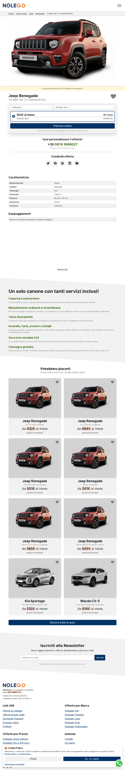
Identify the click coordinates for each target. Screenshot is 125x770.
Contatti (69, 739)
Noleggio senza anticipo (15, 739)
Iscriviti (100, 657)
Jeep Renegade (34, 421)
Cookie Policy (25, 754)
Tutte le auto (21, 13)
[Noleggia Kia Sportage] (35, 578)
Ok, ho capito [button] (92, 758)
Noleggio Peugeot (74, 715)
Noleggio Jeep (72, 719)
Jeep (31, 13)
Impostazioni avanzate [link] (14, 764)
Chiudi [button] (33, 758)
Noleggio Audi (72, 722)
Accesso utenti (11, 722)
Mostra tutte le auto (62, 622)
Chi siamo (70, 743)
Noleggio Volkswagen (76, 726)
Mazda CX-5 (90, 601)
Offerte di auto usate (14, 715)
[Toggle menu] (119, 5)
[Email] (57, 658)
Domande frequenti (13, 719)
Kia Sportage (35, 601)
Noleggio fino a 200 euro (16, 743)
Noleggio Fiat (72, 711)
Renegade (40, 13)
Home (11, 13)
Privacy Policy (10, 754)
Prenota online (62, 126)
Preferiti (7, 726)
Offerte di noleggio (12, 711)
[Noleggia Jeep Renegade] (35, 398)
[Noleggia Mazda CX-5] (90, 578)
